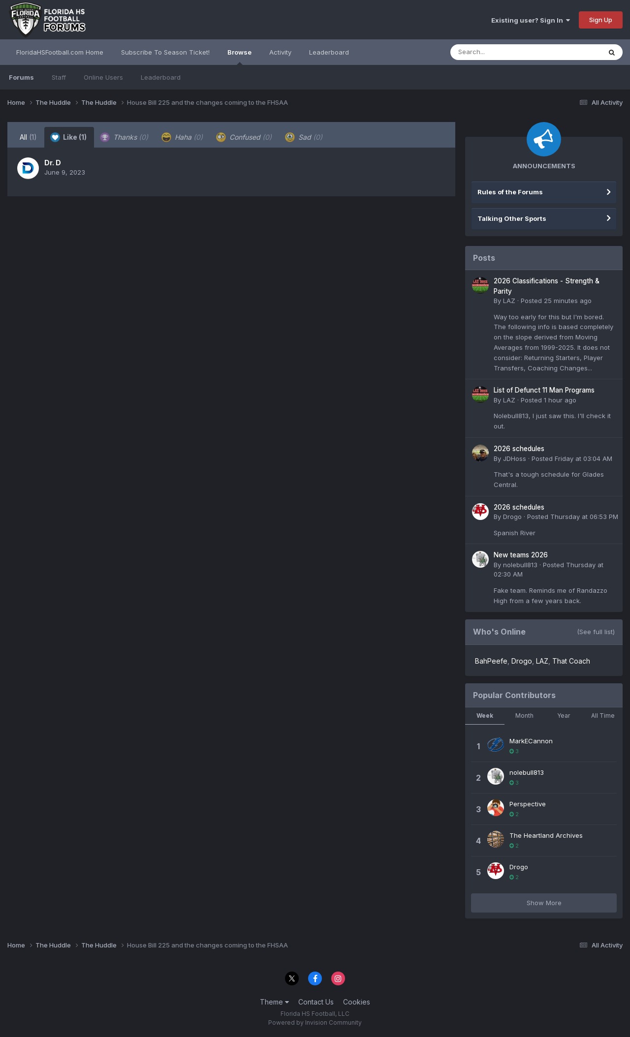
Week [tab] (484, 715)
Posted (556, 301)
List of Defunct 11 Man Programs (544, 390)
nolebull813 (520, 565)
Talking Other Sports (511, 218)
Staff (59, 77)
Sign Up (600, 20)
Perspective (527, 804)
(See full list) (596, 632)
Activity (280, 52)
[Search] (498, 52)
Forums (21, 77)
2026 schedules (519, 449)
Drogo (512, 516)
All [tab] (28, 137)
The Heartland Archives (546, 835)
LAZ (509, 301)
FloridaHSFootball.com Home (59, 52)
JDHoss (514, 458)
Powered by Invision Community (315, 1022)
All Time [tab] (603, 715)
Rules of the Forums (510, 192)
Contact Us (316, 1002)
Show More (544, 903)
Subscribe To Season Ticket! (165, 52)
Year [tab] (563, 715)
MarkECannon (531, 741)
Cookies (356, 1002)
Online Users (103, 77)
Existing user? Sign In (530, 20)
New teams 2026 (521, 555)
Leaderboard (161, 77)
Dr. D (52, 162)
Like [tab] (68, 137)
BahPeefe (491, 661)
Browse (239, 56)
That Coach (571, 661)
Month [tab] (524, 715)
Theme (274, 1002)
